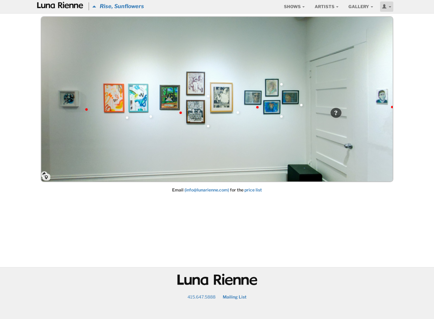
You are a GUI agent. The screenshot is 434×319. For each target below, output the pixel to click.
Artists (326, 6)
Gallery (360, 6)
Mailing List (235, 296)
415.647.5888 (201, 296)
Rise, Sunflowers (118, 6)
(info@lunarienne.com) (206, 189)
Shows (294, 6)
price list (253, 189)
